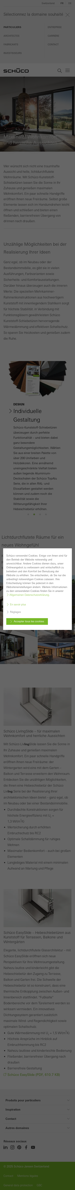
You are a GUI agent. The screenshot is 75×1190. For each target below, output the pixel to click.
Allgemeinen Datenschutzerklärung (29, 592)
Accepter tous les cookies (29, 618)
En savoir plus (18, 601)
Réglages (15, 609)
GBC (39, 1185)
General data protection (18, 1185)
